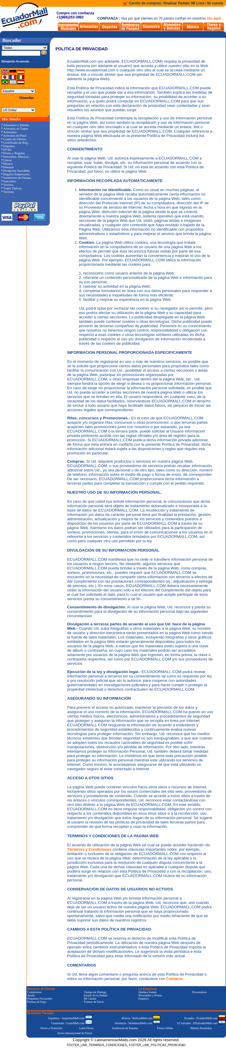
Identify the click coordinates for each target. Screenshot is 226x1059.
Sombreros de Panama (125, 1028)
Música (7, 163)
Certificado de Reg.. (15, 142)
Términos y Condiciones (89, 849)
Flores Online (165, 1028)
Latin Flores (86, 1028)
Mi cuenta (215, 3)
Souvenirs (8, 181)
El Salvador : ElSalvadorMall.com (201, 1023)
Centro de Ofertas (13, 139)
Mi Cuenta (90, 998)
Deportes (8, 146)
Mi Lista (198, 3)
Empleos (143, 998)
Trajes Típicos (11, 188)
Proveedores (199, 992)
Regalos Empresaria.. (16, 174)
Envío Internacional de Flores (74, 1033)
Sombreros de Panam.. (16, 177)
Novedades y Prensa (150, 995)
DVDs (6, 149)
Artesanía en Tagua (14, 128)
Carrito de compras (145, 3)
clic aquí (214, 18)
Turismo (7, 191)
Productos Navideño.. (16, 170)
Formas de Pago (36, 1001)
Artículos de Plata (13, 135)
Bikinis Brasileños (201, 1028)
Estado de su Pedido (95, 995)
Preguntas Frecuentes (39, 998)
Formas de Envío (94, 1001)
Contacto (174, 978)
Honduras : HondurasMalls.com (137, 1023)
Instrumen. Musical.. (15, 156)
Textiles (7, 184)
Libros (6, 160)
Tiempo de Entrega (95, 992)
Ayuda (31, 995)
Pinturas (7, 167)
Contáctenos (34, 992)
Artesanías (9, 132)
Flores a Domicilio (51, 1028)
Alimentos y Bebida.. (16, 125)
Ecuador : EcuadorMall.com (204, 1018)
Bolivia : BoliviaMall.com (140, 1018)
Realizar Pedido (177, 3)
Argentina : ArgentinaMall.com (70, 1018)
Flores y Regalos (13, 153)
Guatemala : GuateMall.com (71, 1023)
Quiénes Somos (147, 992)
